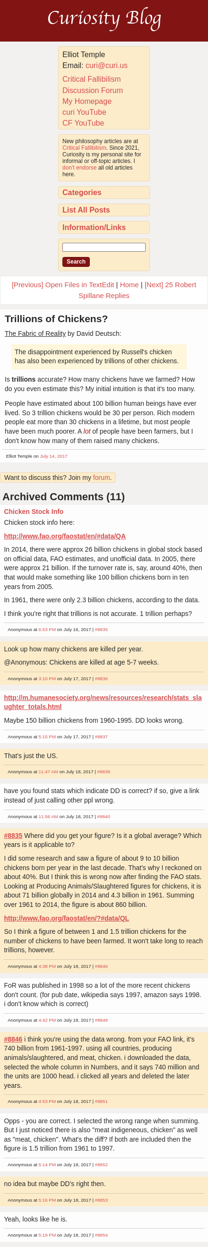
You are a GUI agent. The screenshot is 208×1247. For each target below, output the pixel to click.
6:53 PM (47, 629)
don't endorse (79, 167)
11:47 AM (48, 771)
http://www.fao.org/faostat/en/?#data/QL (66, 918)
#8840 (103, 816)
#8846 (101, 966)
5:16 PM (47, 1200)
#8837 (101, 736)
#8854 (101, 1235)
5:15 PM (47, 736)
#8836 (101, 678)
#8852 (101, 1164)
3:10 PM (47, 678)
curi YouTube (84, 112)
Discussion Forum (92, 90)
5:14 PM (47, 1164)
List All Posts (86, 210)
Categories (82, 192)
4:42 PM (47, 1020)
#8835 (101, 629)
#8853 (101, 1200)
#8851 (101, 1101)
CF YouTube (83, 123)
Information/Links (94, 227)
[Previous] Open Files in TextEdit (63, 285)
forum (101, 477)
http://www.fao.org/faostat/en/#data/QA (65, 536)
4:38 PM (47, 966)
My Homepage (87, 101)
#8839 (103, 771)
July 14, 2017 (54, 456)
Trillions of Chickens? (56, 318)
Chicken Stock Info (33, 511)
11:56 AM (48, 816)
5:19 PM (47, 1235)
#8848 (101, 1020)
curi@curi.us (107, 65)
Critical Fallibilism (91, 79)
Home (129, 285)
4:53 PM (47, 1101)
